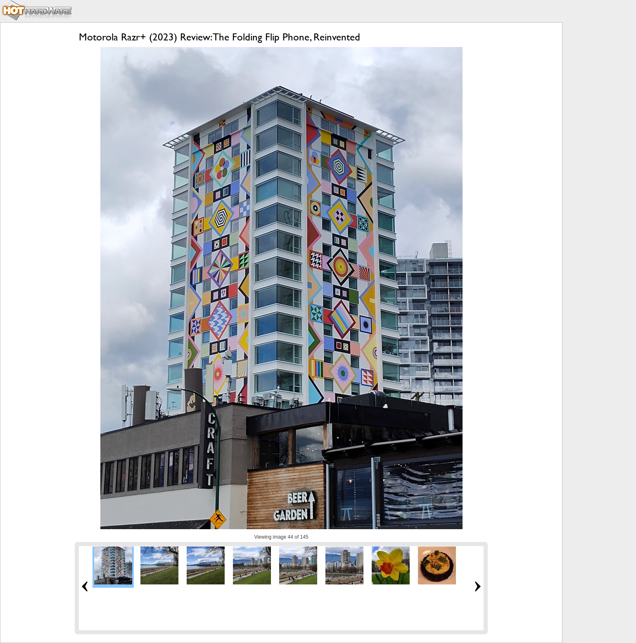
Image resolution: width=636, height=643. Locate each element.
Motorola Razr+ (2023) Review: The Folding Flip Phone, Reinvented (219, 37)
